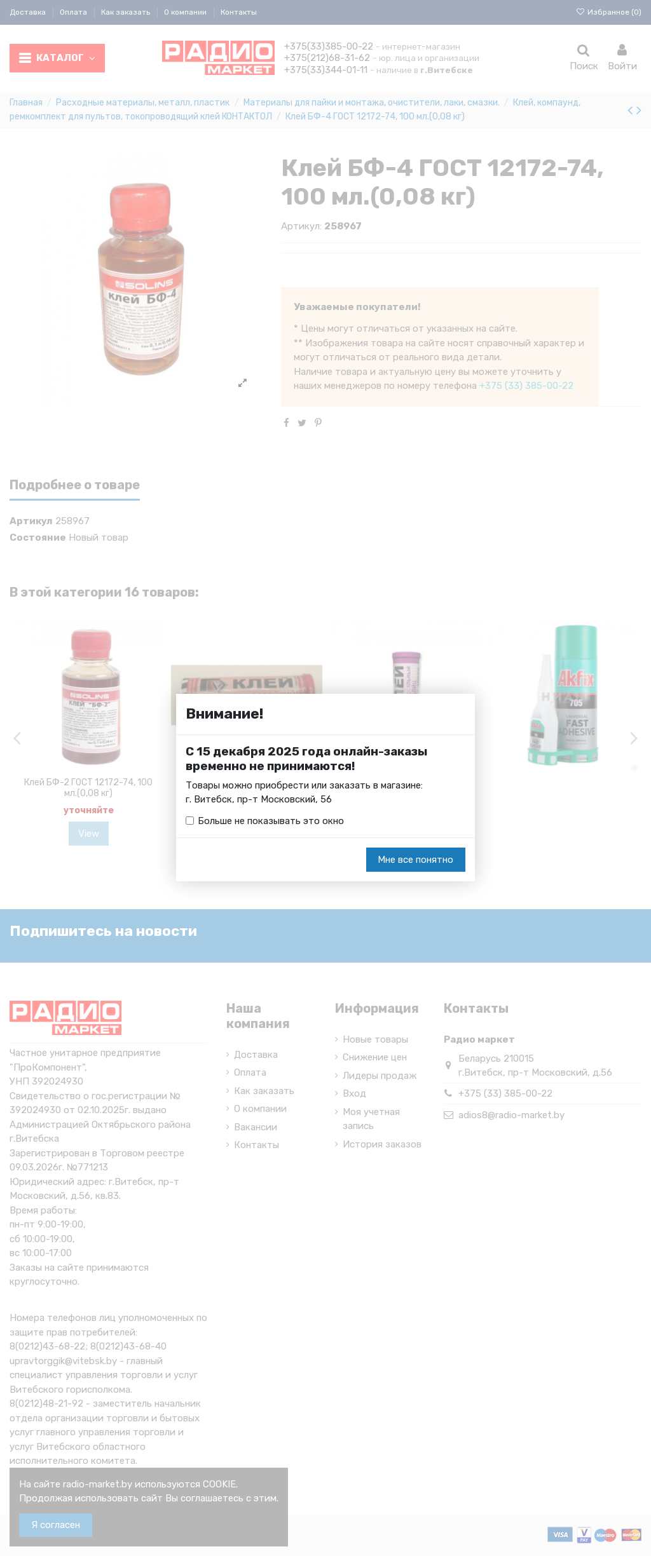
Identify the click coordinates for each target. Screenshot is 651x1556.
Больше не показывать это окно (271, 821)
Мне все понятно (415, 859)
